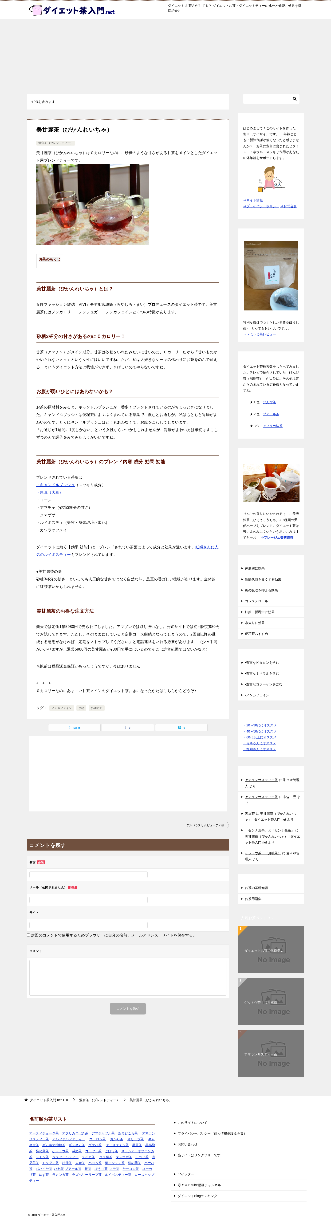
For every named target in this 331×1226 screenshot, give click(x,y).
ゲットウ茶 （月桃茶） (263, 853)
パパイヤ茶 (44, 1169)
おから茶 (116, 1139)
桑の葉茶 (42, 1151)
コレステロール (256, 601)
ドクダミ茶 (50, 1163)
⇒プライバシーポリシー (261, 206)
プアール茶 (271, 414)
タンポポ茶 (124, 1157)
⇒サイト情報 (253, 200)
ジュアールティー (65, 1157)
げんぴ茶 (269, 402)
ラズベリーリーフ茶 (87, 1175)
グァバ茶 (95, 1145)
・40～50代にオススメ (260, 731)
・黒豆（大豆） (49, 492)
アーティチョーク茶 (44, 1133)
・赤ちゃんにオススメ (259, 743)
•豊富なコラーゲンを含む (263, 684)
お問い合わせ (187, 1144)
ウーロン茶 (97, 1139)
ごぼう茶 (111, 1151)
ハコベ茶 (95, 1163)
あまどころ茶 (128, 1133)
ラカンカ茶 (60, 1175)
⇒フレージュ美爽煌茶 (276, 537)
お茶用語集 (253, 899)
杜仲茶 (67, 1163)
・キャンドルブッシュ (55, 485)
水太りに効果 (255, 623)
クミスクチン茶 (117, 1145)
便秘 (81, 708)
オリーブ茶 (135, 1139)
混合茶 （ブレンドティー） (55, 143)
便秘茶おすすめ (256, 633)
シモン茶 (42, 1157)
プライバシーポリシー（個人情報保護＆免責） (212, 1133)
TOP (49, 1100)
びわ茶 (59, 1169)
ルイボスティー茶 (118, 1175)
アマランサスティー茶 (261, 780)
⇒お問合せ (288, 206)
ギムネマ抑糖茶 (53, 1145)
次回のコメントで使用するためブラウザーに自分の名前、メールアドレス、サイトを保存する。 (114, 935)
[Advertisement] (165, 54)
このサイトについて (192, 1122)
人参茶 (80, 1163)
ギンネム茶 (77, 1145)
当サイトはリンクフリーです (199, 1155)
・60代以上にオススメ (259, 737)
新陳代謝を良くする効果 (263, 579)
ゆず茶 (44, 1175)
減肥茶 (77, 1151)
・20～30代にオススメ (260, 725)
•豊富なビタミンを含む (262, 662)
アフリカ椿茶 (273, 426)
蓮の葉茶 (134, 1163)
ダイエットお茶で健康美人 (264, 951)
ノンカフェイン (61, 708)
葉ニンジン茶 (115, 1163)
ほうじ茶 (101, 1169)
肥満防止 (96, 708)
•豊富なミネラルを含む (262, 673)
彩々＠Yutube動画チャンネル (199, 1185)
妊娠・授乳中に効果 (260, 612)
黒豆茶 (250, 813)
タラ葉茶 (105, 1157)
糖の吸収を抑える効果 (261, 590)
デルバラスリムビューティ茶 (205, 825)
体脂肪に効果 (255, 568)
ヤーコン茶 (130, 1169)
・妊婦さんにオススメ (259, 749)
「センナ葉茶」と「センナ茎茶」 (269, 830)
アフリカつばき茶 (75, 1133)
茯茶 (88, 1169)
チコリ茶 (142, 1157)
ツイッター (186, 1174)
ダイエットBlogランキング (197, 1196)
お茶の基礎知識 (256, 888)
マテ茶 (114, 1169)
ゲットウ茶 (60, 1151)
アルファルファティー (68, 1139)
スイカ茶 (88, 1157)
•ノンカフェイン (257, 695)
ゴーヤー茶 (93, 1151)
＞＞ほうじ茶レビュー (259, 334)
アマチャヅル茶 (103, 1133)
